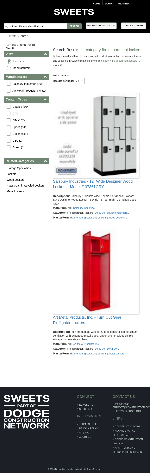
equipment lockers (117, 212)
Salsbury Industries (84, 207)
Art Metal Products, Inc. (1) (29, 90)
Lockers (11, 173)
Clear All (10, 48)
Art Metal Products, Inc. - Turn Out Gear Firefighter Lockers (87, 320)
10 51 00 (112, 348)
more (56, 65)
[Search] (43, 26)
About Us (85, 437)
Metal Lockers (15, 191)
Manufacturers (21, 68)
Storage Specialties (19, 168)
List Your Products (128, 411)
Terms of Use (88, 424)
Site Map (84, 432)
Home (96, 3)
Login (108, 3)
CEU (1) (17, 140)
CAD (15, 113)
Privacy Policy (88, 428)
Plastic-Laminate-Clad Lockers (25, 185)
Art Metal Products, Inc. (86, 343)
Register (123, 3)
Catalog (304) (20, 106)
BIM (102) (18, 120)
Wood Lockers (15, 179)
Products (18, 61)
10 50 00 (100, 212)
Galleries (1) (20, 133)
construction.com (127, 426)
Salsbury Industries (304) (27, 83)
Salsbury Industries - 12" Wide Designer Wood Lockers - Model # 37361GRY (93, 184)
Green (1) (18, 147)
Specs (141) (20, 127)
